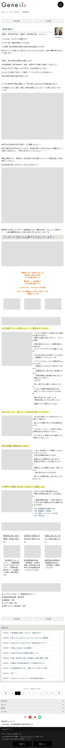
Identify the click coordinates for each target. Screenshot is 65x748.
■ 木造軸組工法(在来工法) (45, 508)
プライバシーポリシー (26, 736)
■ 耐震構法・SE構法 (43, 511)
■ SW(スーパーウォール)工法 (46, 513)
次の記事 (48, 21)
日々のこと (43, 34)
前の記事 (16, 21)
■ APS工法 (40, 516)
